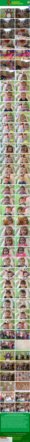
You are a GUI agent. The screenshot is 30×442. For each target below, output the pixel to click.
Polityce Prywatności (7, 441)
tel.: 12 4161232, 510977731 (15, 437)
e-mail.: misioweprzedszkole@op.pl (15, 438)
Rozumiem (3, 437)
